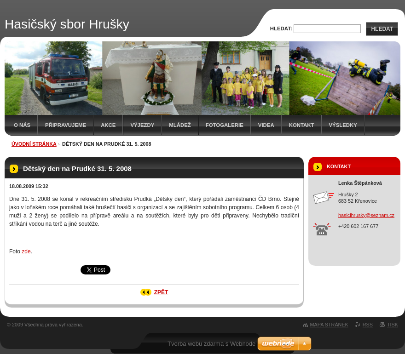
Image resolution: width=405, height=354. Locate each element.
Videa (266, 125)
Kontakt (301, 125)
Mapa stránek (329, 324)
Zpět (161, 292)
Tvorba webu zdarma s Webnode (211, 343)
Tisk (392, 324)
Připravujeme (65, 125)
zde (26, 251)
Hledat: (281, 28)
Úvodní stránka (34, 144)
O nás (22, 125)
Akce (108, 125)
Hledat (382, 29)
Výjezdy (142, 125)
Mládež (180, 125)
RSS (368, 324)
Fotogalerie (224, 125)
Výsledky (343, 125)
